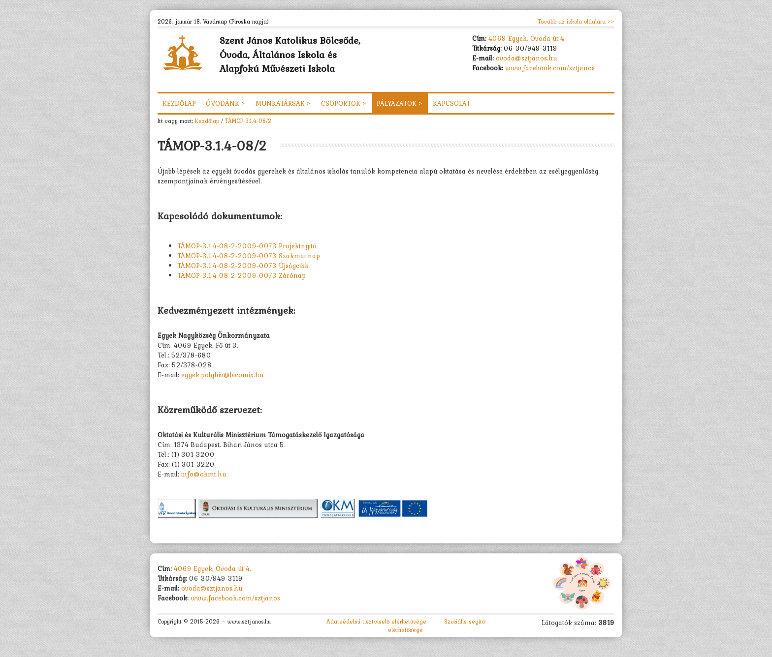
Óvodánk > (226, 103)
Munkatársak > (283, 103)
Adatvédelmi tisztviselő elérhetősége (376, 621)
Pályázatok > (400, 103)
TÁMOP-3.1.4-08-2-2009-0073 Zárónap (241, 275)
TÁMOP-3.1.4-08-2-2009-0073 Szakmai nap (248, 256)
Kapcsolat (451, 103)
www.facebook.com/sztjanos (550, 68)
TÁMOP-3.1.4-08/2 (248, 121)
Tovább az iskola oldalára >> (576, 21)
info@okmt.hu (203, 474)
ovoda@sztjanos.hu (526, 58)
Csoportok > (344, 103)
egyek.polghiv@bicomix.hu (222, 375)
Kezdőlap (179, 103)
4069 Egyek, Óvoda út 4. (527, 38)
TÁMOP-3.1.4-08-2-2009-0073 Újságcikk (243, 265)
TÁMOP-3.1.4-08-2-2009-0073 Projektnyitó (247, 246)
